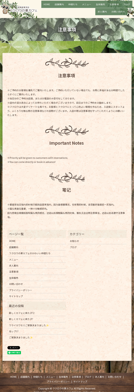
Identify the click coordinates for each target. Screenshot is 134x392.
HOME (53, 6)
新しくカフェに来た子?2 (21, 313)
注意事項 (107, 6)
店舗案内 (62, 6)
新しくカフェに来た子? (21, 319)
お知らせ (74, 241)
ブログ (116, 6)
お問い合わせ (119, 11)
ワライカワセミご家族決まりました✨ (29, 325)
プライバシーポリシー (20, 290)
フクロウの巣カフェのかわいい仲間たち (30, 253)
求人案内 (126, 6)
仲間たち (73, 6)
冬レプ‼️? (13, 331)
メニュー (85, 6)
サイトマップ (16, 296)
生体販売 (96, 6)
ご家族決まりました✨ (21, 337)
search (129, 11)
